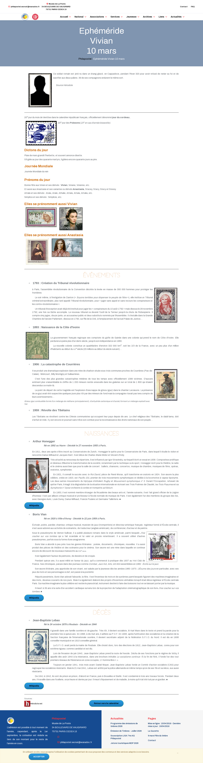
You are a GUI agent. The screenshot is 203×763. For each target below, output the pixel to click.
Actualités (176, 17)
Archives (147, 17)
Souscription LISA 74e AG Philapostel (123, 737)
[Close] (177, 752)
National (79, 17)
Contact (184, 7)
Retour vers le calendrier (106, 703)
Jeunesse (131, 17)
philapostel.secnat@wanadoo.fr (23, 7)
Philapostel (84, 58)
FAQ (193, 7)
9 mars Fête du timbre (158, 736)
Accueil (64, 17)
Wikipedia (34, 506)
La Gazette (153, 731)
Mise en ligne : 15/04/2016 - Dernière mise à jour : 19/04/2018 (164, 724)
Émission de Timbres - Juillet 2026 (126, 731)
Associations (97, 17)
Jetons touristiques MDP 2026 (124, 743)
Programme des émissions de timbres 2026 (124, 724)
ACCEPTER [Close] (38, 757)
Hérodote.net (33, 704)
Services (115, 17)
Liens (161, 17)
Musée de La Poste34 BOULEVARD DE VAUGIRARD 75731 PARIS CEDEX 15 (56, 6)
